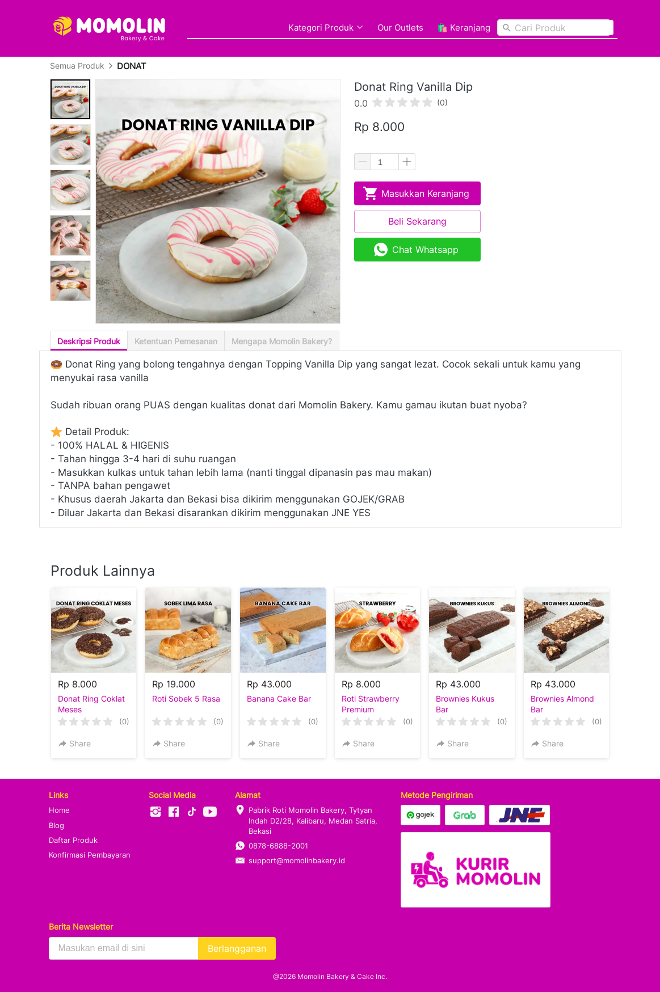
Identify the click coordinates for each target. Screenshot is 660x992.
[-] (155, 812)
